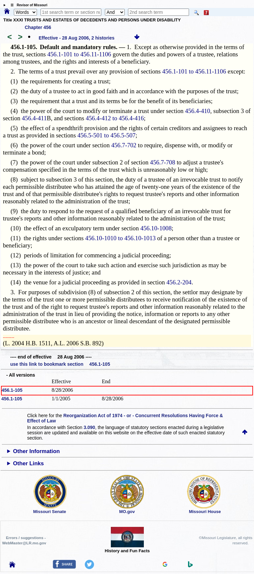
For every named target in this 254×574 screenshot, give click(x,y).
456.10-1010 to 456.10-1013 (120, 238)
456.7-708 (162, 162)
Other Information (36, 451)
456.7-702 (123, 145)
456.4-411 (34, 118)
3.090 (89, 427)
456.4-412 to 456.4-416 (115, 118)
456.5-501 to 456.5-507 (107, 135)
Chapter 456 (38, 27)
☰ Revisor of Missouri (27, 5)
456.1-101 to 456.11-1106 (79, 54)
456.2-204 (179, 282)
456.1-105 (12, 390)
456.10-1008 (156, 228)
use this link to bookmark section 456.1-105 (60, 364)
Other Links (28, 463)
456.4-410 (197, 110)
